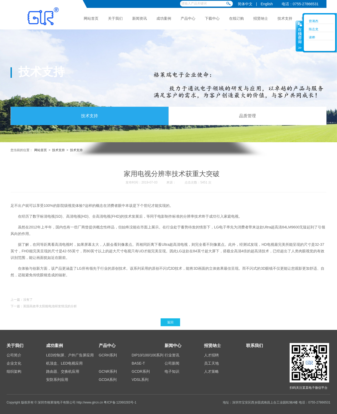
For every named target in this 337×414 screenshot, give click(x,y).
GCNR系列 (108, 371)
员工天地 (211, 363)
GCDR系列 (141, 371)
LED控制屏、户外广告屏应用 (70, 355)
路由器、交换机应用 (62, 371)
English (267, 4)
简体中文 (245, 4)
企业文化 (14, 363)
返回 (170, 322)
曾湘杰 (313, 21)
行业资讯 (172, 355)
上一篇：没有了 (22, 299)
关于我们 (115, 18)
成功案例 (163, 18)
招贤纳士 (260, 18)
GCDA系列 (108, 379)
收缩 (299, 36)
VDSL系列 (140, 379)
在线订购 (236, 18)
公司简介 (14, 355)
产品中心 (188, 18)
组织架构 (14, 371)
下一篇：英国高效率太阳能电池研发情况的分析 (44, 306)
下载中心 (212, 18)
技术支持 (284, 18)
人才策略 (211, 371)
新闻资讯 (139, 18)
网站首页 (91, 18)
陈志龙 (313, 29)
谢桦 (312, 37)
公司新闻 (172, 363)
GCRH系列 (108, 355)
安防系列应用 (57, 379)
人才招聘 (211, 355)
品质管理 (247, 116)
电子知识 (172, 371)
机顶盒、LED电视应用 (64, 363)
